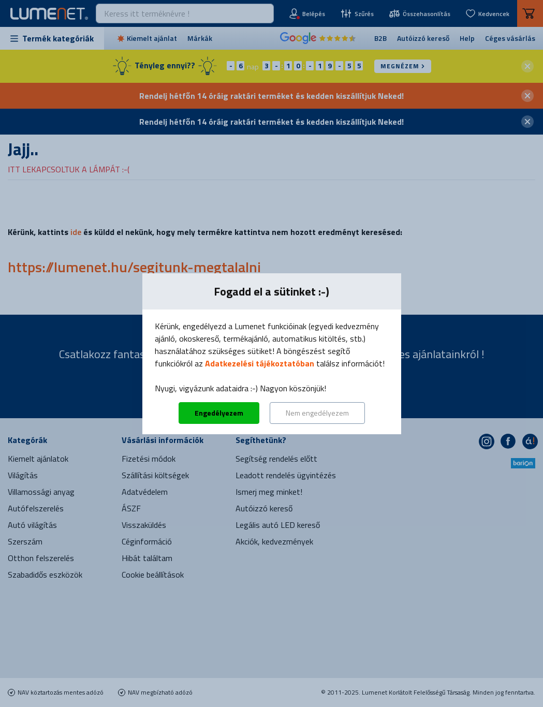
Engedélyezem (219, 412)
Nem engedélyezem (317, 412)
